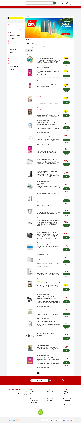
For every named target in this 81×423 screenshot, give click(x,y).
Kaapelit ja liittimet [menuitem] (14, 24)
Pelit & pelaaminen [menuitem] (14, 46)
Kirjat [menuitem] (12, 32)
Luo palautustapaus (51, 395)
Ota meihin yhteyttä (12, 397)
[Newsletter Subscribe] (49, 380)
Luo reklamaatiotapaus (51, 393)
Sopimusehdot (33, 398)
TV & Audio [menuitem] (13, 69)
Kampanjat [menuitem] (13, 21)
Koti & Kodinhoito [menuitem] (14, 38)
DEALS (57, 7)
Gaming (19, 7)
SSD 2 (38, 7)
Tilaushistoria (49, 396)
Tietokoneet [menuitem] (13, 60)
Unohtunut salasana (51, 398)
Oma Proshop (50, 391)
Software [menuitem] (12, 52)
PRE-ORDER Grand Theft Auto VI (66, 7)
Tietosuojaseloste (34, 400)
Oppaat (32, 391)
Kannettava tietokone (12, 7)
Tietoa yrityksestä (67, 400)
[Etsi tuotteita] (54, 3)
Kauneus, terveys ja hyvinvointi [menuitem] (16, 29)
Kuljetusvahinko (50, 400)
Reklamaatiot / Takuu (35, 395)
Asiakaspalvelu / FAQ (35, 396)
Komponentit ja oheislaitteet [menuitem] (16, 35)
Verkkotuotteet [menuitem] (13, 72)
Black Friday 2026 (34, 402)
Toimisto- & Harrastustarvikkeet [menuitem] (17, 63)
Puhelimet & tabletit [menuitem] (14, 49)
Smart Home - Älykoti (31, 7)
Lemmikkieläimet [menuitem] (14, 43)
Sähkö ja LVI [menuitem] (13, 55)
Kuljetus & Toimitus (34, 393)
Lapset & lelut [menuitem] (13, 41)
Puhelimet (24, 7)
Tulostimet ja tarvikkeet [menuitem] (15, 66)
